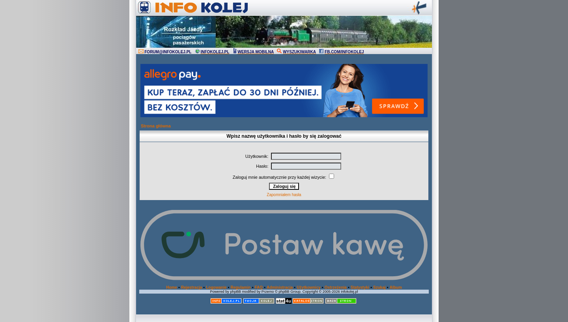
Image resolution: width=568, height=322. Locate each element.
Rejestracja (191, 287)
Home (171, 287)
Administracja (280, 287)
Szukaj (379, 287)
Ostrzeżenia (336, 287)
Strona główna (156, 126)
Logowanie (216, 287)
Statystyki (360, 287)
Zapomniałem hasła (284, 195)
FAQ (259, 287)
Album (396, 287)
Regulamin (240, 287)
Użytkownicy (309, 287)
